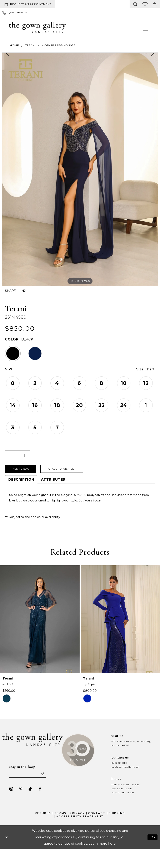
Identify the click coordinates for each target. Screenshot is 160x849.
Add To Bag (21, 468)
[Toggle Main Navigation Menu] (146, 29)
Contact (96, 812)
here (112, 843)
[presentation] (40, 619)
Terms (60, 812)
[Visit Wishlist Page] (145, 4)
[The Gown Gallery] (37, 27)
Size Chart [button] (145, 369)
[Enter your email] (27, 773)
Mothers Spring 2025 (58, 45)
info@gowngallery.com (125, 766)
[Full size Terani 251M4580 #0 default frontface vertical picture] (80, 169)
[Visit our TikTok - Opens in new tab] (30, 789)
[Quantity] (17, 455)
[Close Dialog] (6, 837)
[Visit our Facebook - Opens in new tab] (40, 789)
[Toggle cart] (154, 4)
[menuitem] (28, 4)
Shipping (117, 812)
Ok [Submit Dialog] (153, 837)
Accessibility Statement (80, 816)
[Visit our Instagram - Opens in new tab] (11, 789)
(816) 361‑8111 (119, 762)
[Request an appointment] (27, 4)
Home (14, 45)
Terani (30, 45)
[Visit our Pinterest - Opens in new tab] (21, 789)
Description (21, 479)
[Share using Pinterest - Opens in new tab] (24, 291)
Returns (43, 812)
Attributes (53, 479)
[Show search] (135, 4)
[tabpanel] (80, 169)
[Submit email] (42, 773)
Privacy (77, 812)
